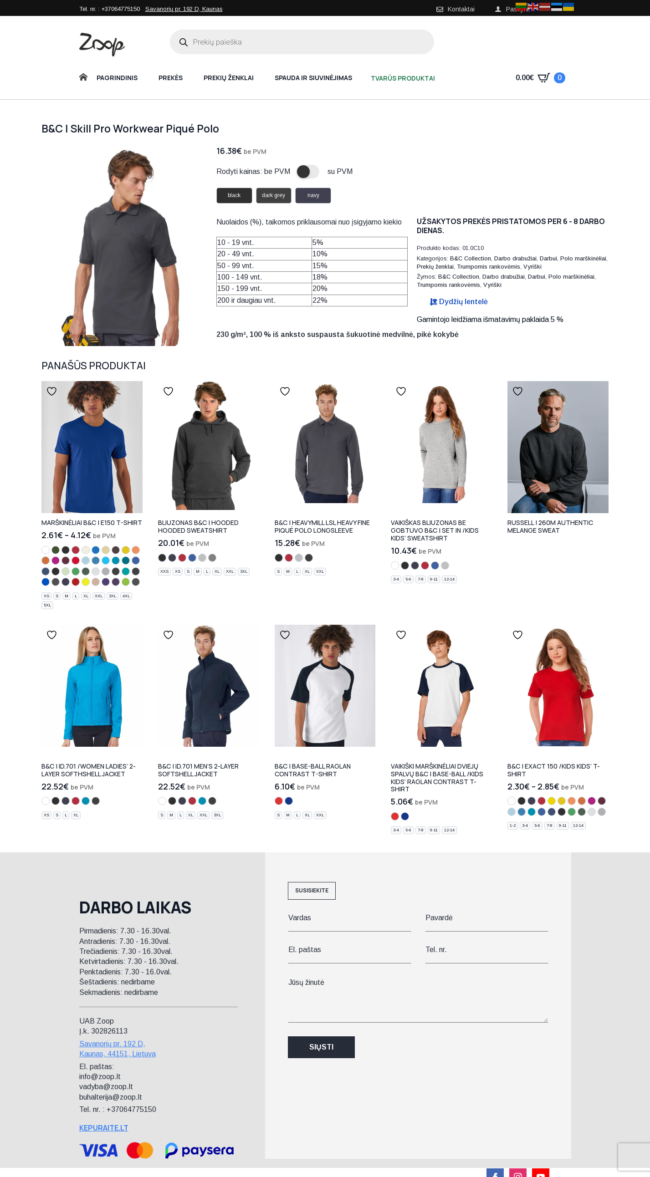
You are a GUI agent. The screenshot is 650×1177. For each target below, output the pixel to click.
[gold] (126, 550)
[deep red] (76, 560)
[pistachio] (65, 571)
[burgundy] (65, 560)
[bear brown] (116, 550)
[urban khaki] (55, 550)
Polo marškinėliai (583, 258)
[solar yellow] (86, 582)
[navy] (172, 558)
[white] (45, 550)
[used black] (136, 571)
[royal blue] (136, 560)
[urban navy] (65, 582)
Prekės (171, 77)
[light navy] (55, 571)
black (234, 195)
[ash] (96, 571)
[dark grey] (116, 571)
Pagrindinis (117, 77)
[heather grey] (202, 558)
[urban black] (55, 582)
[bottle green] (86, 571)
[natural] (86, 550)
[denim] (45, 571)
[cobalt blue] (96, 550)
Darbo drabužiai (515, 258)
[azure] (96, 560)
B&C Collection (470, 258)
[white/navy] (289, 801)
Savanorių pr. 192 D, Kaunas (184, 8)
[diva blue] (126, 560)
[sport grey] (106, 571)
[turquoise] (106, 560)
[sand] (106, 550)
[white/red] (279, 801)
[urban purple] (116, 582)
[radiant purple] (106, 582)
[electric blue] (45, 582)
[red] (76, 550)
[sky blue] (86, 560)
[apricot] (136, 550)
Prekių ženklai (229, 77)
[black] (65, 550)
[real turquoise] (126, 571)
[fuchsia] (55, 560)
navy (313, 195)
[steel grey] (212, 558)
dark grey (273, 195)
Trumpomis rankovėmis (488, 266)
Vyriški (532, 266)
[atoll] (116, 560)
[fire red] (76, 582)
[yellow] (552, 801)
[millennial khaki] (136, 582)
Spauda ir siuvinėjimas (313, 77)
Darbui (548, 258)
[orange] (45, 560)
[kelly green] (76, 571)
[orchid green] (126, 582)
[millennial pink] (96, 582)
